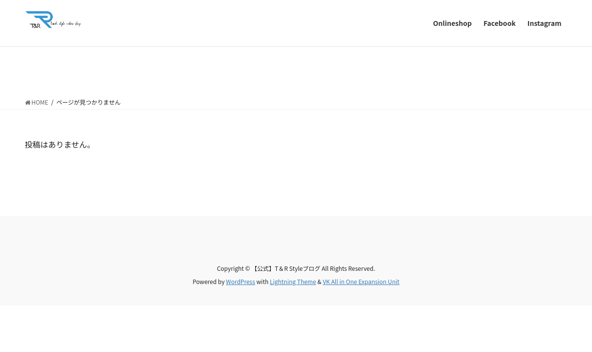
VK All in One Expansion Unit (361, 281)
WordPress (240, 281)
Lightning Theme (293, 281)
